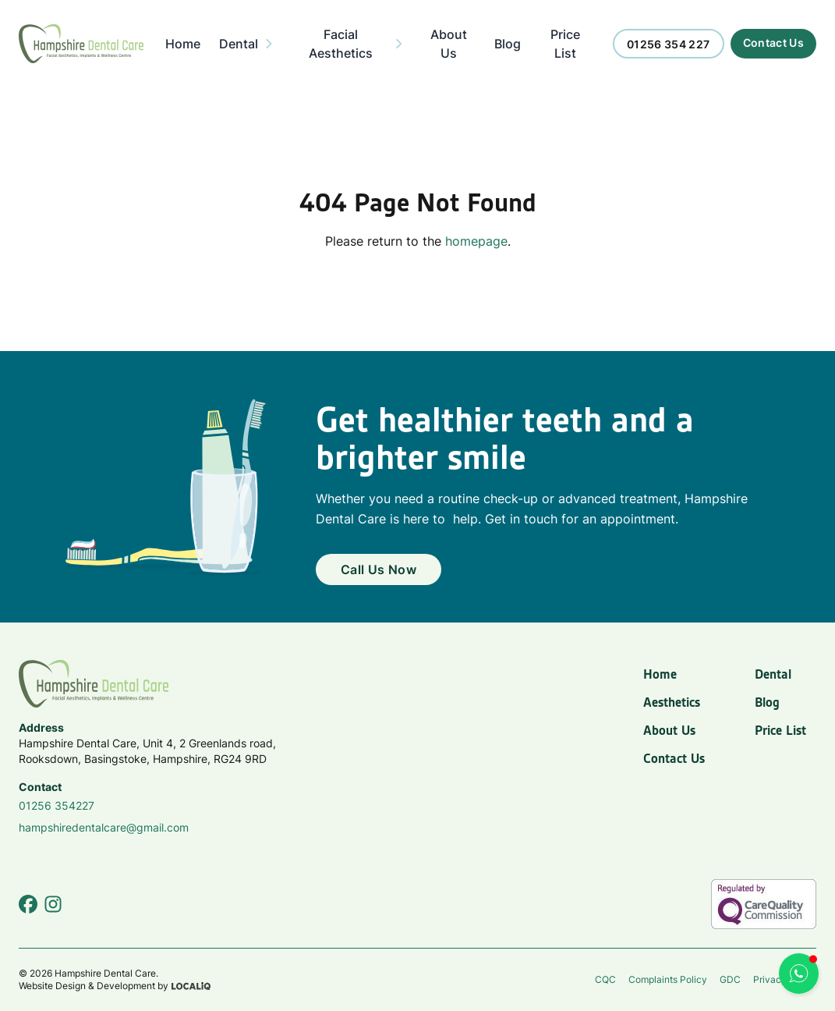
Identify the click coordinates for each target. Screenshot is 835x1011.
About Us (669, 730)
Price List (780, 730)
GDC (730, 979)
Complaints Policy (667, 979)
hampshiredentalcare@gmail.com (104, 827)
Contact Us (674, 758)
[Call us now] (668, 44)
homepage (476, 241)
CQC (605, 979)
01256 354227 (56, 805)
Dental (773, 674)
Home (660, 674)
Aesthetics (671, 702)
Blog (767, 702)
